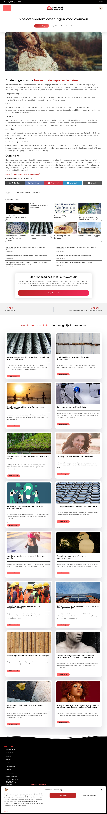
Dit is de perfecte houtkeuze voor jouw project (28, 656)
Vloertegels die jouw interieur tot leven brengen (25, 706)
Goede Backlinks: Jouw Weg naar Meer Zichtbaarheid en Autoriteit (13, 782)
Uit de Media (9, 753)
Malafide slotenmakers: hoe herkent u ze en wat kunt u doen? (16, 217)
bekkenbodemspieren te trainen (57, 80)
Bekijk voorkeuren (89, 795)
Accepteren (63, 795)
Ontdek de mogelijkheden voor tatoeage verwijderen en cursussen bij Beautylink (75, 656)
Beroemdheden (10, 749)
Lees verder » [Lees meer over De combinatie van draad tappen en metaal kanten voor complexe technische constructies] (10, 267)
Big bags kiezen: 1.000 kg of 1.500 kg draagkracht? (73, 358)
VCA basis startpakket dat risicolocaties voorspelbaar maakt (25, 507)
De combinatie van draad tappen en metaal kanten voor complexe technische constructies (26, 263)
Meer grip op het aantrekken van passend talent (73, 255)
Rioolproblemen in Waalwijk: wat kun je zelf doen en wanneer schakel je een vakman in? (16, 237)
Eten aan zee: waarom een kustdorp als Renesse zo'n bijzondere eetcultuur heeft (88, 217)
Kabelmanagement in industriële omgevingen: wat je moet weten (41, 236)
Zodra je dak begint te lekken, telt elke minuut (78, 506)
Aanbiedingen (42, 26)
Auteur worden (10, 766)
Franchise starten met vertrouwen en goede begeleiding (26, 255)
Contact (8, 769)
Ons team (9, 763)
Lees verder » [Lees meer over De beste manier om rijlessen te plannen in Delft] (60, 265)
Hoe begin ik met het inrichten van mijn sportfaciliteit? (25, 408)
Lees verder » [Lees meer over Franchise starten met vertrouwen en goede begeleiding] (10, 258)
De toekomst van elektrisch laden (72, 407)
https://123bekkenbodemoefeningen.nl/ (22, 174)
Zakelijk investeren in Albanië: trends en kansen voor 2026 (89, 236)
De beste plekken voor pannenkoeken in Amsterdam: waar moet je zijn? (65, 236)
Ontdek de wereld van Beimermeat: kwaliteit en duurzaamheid (39, 205)
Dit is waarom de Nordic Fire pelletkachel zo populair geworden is (25, 248)
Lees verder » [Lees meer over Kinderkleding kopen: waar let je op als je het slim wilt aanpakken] (60, 251)
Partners (8, 756)
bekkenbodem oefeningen (29, 193)
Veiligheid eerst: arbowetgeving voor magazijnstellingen (24, 607)
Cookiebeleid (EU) (11, 776)
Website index (10, 773)
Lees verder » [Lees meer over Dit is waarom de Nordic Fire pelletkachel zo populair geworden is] (10, 251)
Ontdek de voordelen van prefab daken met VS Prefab (28, 458)
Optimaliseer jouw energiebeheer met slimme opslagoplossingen (78, 607)
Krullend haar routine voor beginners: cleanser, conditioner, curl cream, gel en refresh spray (78, 706)
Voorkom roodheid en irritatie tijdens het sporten (26, 557)
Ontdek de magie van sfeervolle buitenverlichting (71, 557)
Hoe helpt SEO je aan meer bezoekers (64, 216)
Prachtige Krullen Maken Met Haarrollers (75, 457)
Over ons (8, 759)
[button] (102, 790)
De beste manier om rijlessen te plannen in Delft (74, 262)
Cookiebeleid (8, 812)
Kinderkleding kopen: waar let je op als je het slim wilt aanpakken (76, 248)
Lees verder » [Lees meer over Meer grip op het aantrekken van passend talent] (60, 258)
